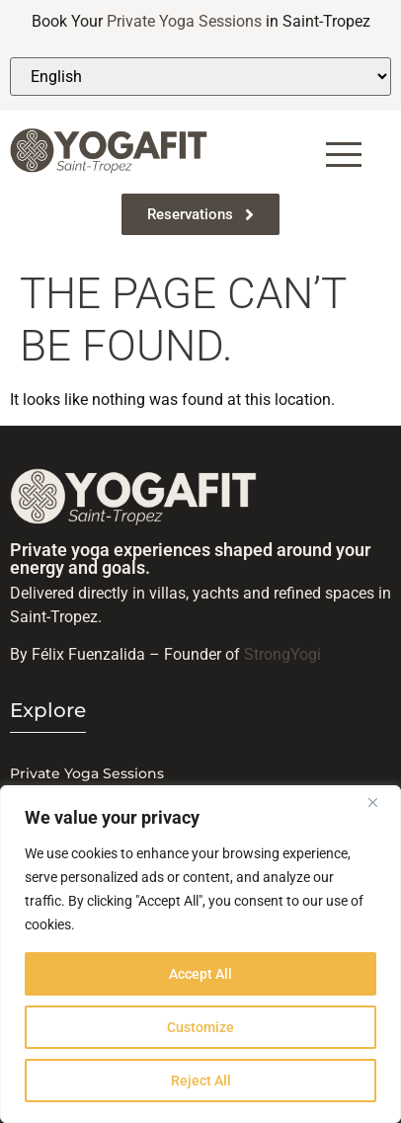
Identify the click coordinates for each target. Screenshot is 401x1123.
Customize (200, 1027)
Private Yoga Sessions (184, 21)
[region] (200, 954)
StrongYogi (282, 654)
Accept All (200, 974)
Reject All (201, 1080)
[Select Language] (200, 76)
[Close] (380, 802)
